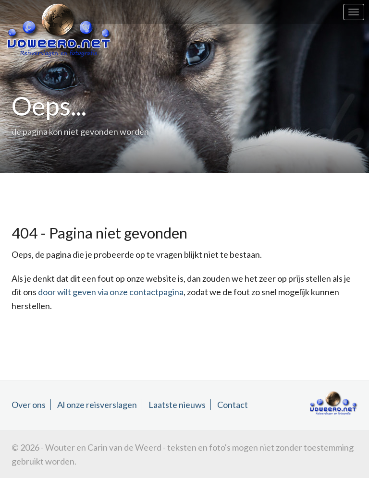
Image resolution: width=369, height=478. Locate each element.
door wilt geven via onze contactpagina (111, 292)
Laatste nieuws (177, 404)
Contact (232, 404)
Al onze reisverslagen (97, 404)
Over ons (29, 404)
